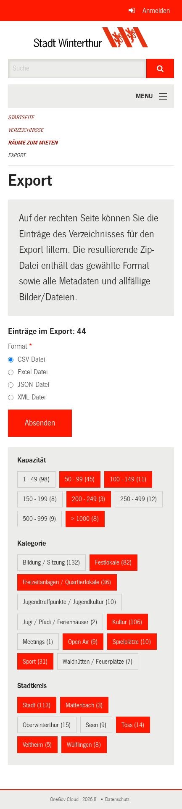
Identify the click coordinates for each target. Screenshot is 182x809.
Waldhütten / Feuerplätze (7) (97, 661)
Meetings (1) (38, 641)
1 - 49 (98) (36, 479)
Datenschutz (118, 799)
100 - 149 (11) (128, 479)
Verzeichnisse (25, 130)
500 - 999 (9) (39, 518)
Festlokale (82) (113, 562)
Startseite (21, 118)
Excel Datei (32, 372)
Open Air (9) (83, 641)
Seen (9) (96, 725)
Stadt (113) (36, 705)
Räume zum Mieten (33, 143)
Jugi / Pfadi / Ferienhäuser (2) (60, 622)
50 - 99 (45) (80, 479)
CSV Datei (31, 359)
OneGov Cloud (65, 799)
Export (16, 155)
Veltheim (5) (37, 744)
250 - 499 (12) (138, 499)
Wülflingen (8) (84, 744)
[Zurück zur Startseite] (91, 40)
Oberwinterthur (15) (47, 725)
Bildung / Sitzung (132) (51, 562)
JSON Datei (33, 384)
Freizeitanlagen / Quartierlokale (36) (67, 582)
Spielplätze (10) (132, 641)
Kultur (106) (127, 622)
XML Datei (31, 397)
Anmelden (156, 10)
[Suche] (160, 68)
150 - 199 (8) (40, 499)
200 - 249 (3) (88, 499)
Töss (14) (132, 725)
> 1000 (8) (85, 518)
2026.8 (90, 799)
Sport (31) (35, 661)
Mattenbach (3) (84, 705)
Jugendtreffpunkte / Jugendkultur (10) (69, 602)
